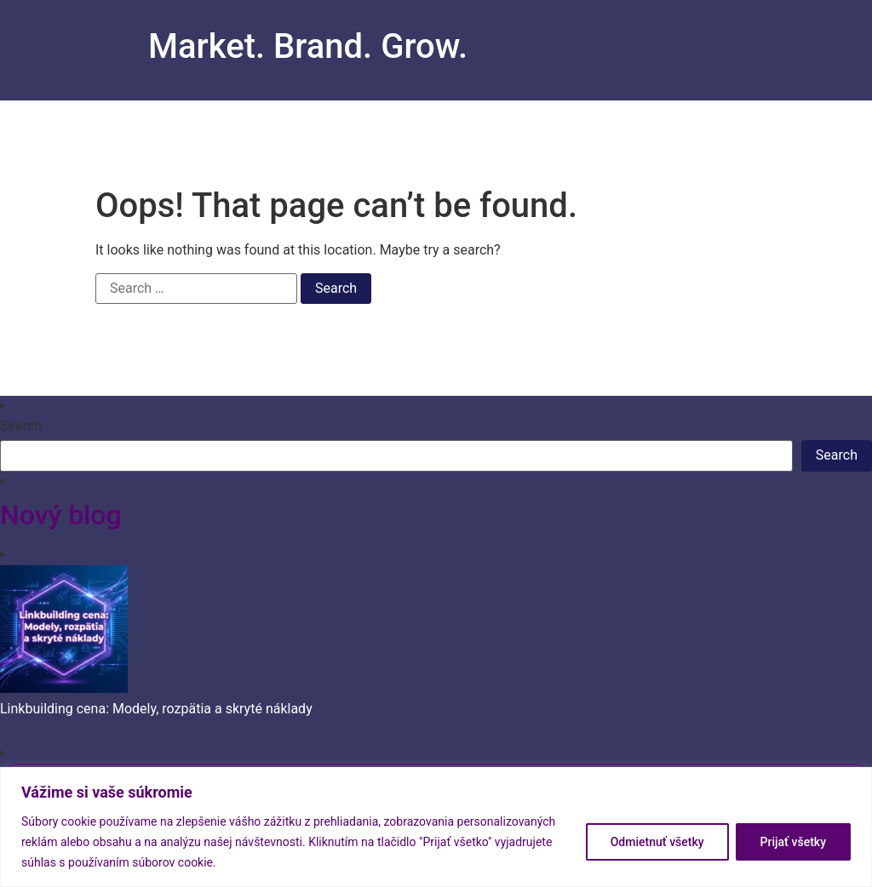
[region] (436, 827)
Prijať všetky (793, 842)
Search (21, 426)
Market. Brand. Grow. (308, 46)
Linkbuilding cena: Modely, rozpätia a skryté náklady (156, 709)
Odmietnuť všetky (657, 842)
